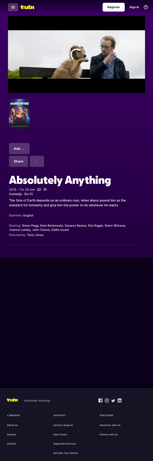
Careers (12, 434)
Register (113, 7)
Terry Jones (35, 235)
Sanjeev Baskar (75, 225)
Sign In (134, 7)
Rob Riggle (95, 225)
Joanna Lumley (19, 229)
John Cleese (41, 229)
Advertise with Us (110, 425)
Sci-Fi (28, 194)
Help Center (60, 434)
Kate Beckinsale (51, 225)
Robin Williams (115, 225)
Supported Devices (64, 443)
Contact (12, 443)
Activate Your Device (65, 453)
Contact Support (63, 425)
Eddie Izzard (60, 229)
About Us (12, 425)
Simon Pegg (30, 225)
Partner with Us (109, 434)
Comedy (15, 194)
